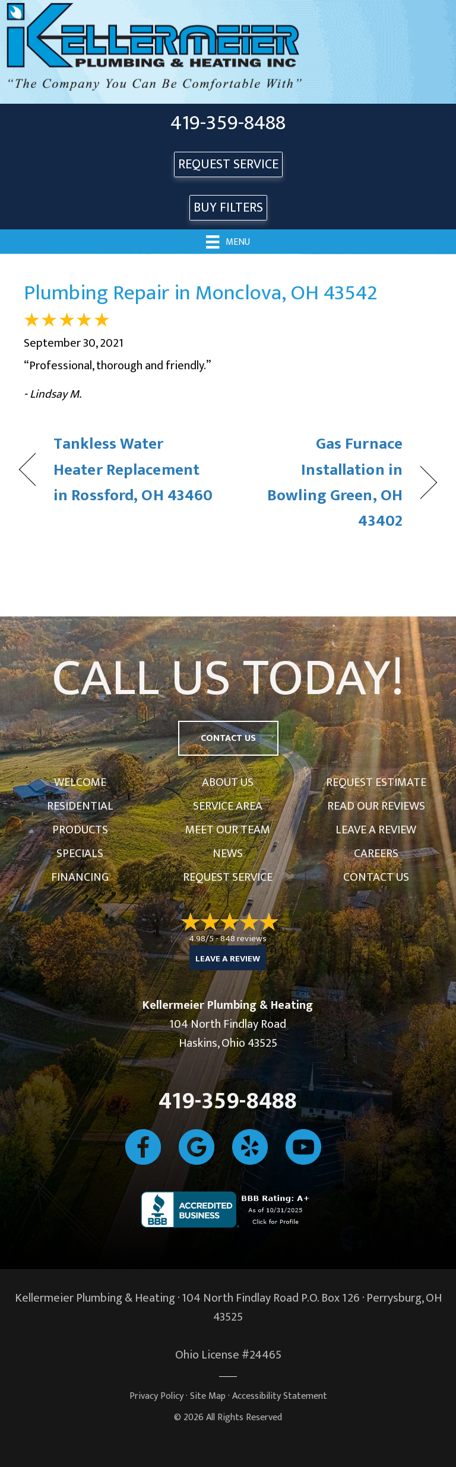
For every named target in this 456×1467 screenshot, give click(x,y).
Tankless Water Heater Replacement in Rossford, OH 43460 (133, 469)
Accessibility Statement (279, 1396)
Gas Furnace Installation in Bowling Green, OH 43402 (321, 482)
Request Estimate (376, 782)
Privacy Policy (156, 1396)
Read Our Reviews (376, 806)
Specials (79, 853)
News (228, 853)
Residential (80, 806)
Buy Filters (228, 208)
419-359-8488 (228, 123)
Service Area (227, 806)
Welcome (80, 782)
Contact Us (376, 877)
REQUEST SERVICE (228, 164)
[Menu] (227, 241)
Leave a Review (375, 830)
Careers (376, 853)
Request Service (228, 877)
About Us (228, 782)
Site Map (208, 1396)
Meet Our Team (227, 830)
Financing (80, 877)
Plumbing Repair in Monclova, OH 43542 (201, 293)
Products (80, 830)
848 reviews (243, 938)
